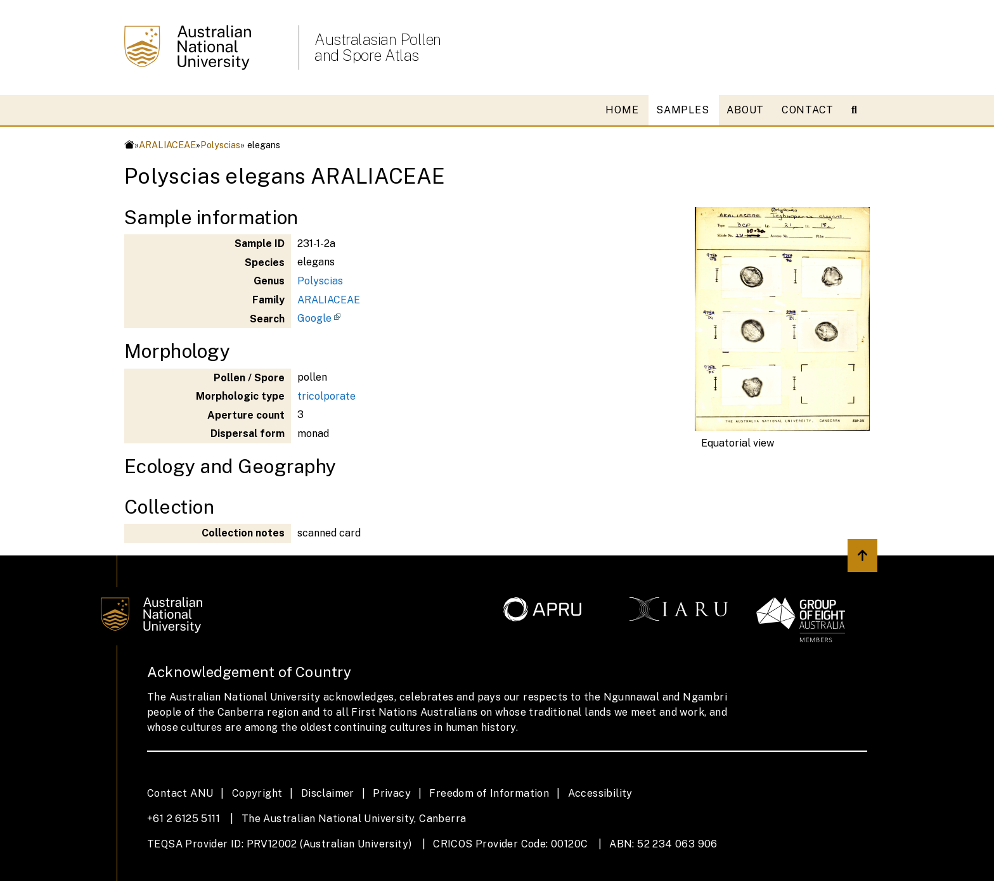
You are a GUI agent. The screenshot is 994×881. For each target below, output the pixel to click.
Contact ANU (180, 793)
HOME (621, 110)
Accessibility (600, 793)
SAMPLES (682, 110)
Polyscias (220, 144)
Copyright (257, 793)
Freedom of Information (489, 793)
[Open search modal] (859, 110)
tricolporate (326, 396)
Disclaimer (327, 793)
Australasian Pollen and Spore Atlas (377, 47)
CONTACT (808, 110)
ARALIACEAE (167, 144)
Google (314, 318)
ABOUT (745, 110)
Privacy (392, 793)
